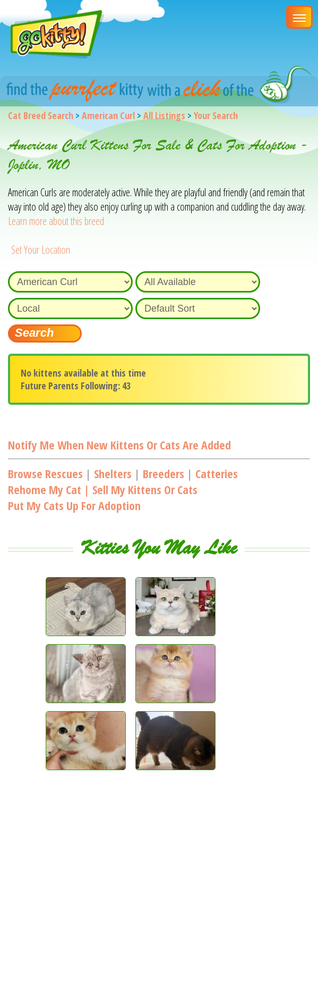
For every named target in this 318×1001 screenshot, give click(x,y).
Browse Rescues (45, 473)
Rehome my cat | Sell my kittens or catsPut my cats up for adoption (102, 497)
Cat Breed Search (40, 115)
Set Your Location (40, 250)
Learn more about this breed (56, 221)
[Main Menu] (299, 17)
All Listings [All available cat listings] (164, 115)
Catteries (216, 473)
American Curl (108, 115)
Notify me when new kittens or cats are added (119, 445)
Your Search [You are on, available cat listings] (216, 115)
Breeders (163, 473)
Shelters (113, 473)
